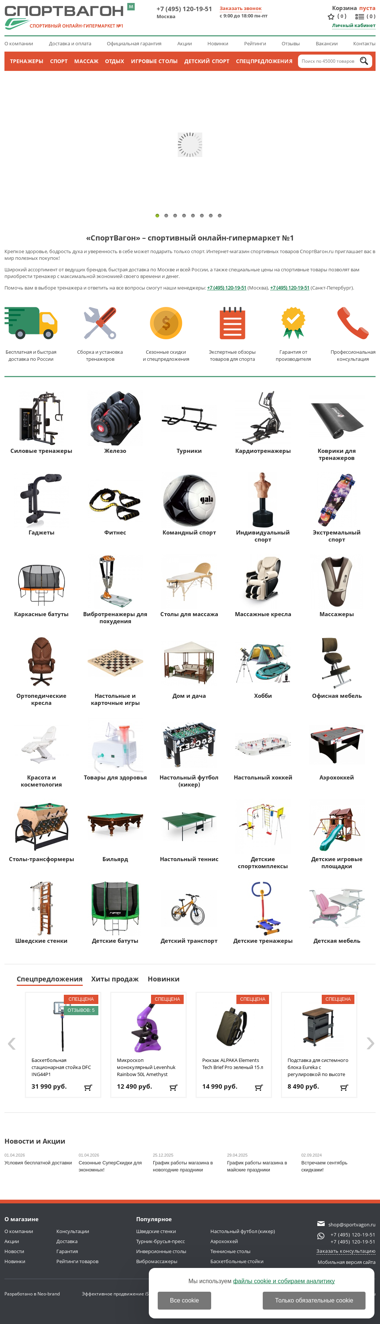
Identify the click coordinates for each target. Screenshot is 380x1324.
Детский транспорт (189, 912)
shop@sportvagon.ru (352, 1224)
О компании (18, 43)
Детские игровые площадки (337, 834)
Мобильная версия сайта (347, 1262)
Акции (184, 43)
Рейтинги (255, 43)
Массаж (86, 61)
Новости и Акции (34, 1141)
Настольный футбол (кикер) (189, 752)
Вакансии (327, 43)
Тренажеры (26, 61)
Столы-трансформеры (41, 831)
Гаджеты (41, 504)
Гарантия (67, 1251)
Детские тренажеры (263, 912)
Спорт (59, 61)
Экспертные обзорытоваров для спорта (232, 334)
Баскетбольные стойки (236, 1261)
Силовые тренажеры (41, 422)
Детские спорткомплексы (263, 834)
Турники (189, 422)
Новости (14, 1251)
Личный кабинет (354, 25)
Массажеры (337, 586)
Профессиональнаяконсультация (353, 334)
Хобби (263, 667)
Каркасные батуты (41, 586)
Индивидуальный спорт (263, 507)
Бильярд (115, 831)
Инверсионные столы (161, 1251)
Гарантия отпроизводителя (293, 334)
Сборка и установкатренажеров (100, 334)
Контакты (364, 43)
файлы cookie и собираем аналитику (284, 1281)
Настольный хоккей (263, 749)
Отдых (114, 61)
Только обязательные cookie (314, 1300)
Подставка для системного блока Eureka (318, 1067)
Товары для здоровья (115, 749)
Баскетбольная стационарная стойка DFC (61, 1067)
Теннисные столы (230, 1251)
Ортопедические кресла (41, 670)
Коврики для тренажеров (337, 425)
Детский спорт (206, 61)
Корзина (344, 8)
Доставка (67, 1241)
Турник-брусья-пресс (160, 1241)
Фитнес (115, 504)
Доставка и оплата (70, 43)
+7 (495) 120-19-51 (184, 8)
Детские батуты (115, 912)
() (341, 16)
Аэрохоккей (337, 749)
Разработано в (32, 1294)
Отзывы (291, 43)
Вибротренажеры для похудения (115, 589)
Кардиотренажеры (263, 422)
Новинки (217, 43)
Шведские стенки (41, 912)
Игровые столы (154, 61)
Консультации (72, 1231)
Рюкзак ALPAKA (232, 1063)
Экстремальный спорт (337, 507)
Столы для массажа (189, 586)
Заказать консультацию (346, 1251)
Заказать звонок (241, 8)
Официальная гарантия (134, 43)
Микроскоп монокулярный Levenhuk (146, 1067)
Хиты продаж (115, 978)
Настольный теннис (189, 831)
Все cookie (184, 1300)
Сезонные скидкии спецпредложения (166, 334)
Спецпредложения (264, 61)
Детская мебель (337, 912)
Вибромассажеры (156, 1261)
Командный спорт (189, 504)
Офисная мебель (337, 667)
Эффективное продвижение (119, 1294)
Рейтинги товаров (77, 1261)
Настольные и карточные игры (115, 670)
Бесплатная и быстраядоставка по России (31, 334)
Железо (115, 422)
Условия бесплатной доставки (38, 1163)
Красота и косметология (41, 752)
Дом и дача (189, 667)
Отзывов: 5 (81, 1010)
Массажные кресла (263, 586)
